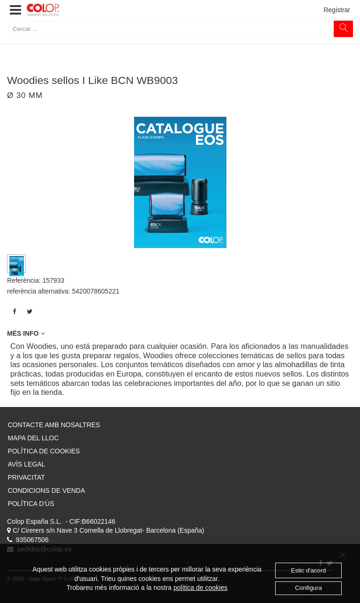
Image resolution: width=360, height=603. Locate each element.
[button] (15, 10)
